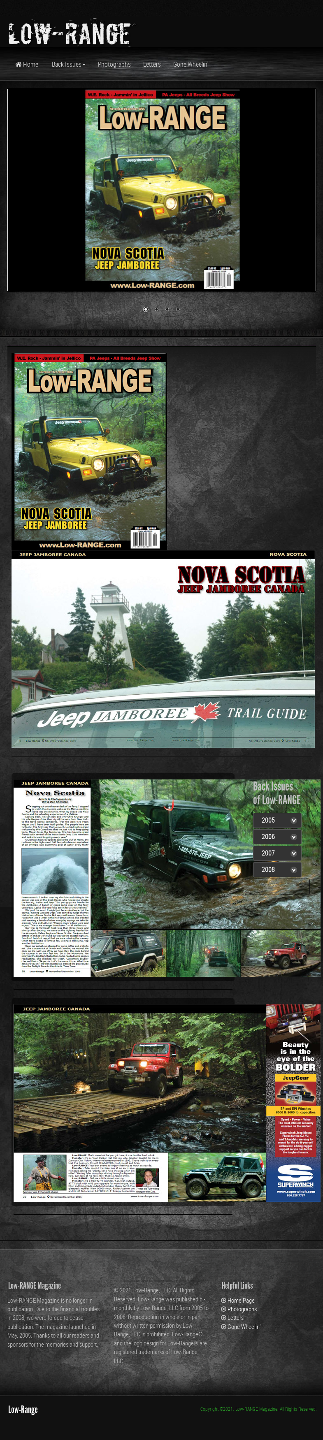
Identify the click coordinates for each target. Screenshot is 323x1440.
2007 (268, 853)
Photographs (114, 64)
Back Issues (68, 64)
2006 (268, 836)
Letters (152, 64)
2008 (268, 869)
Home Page (241, 1300)
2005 (268, 820)
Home (27, 64)
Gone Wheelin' (191, 64)
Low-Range (23, 1409)
